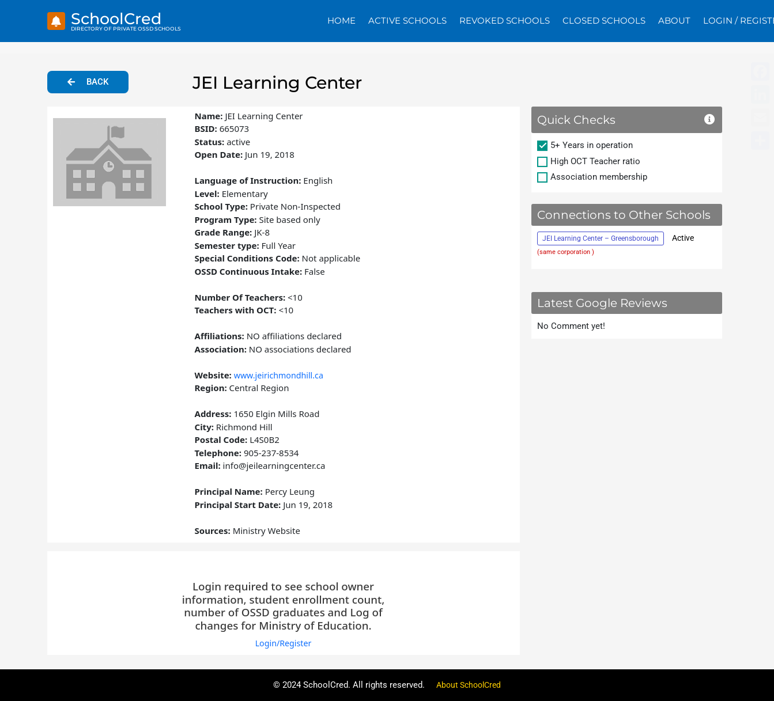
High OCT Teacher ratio (595, 161)
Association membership (598, 177)
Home (341, 20)
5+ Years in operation (591, 145)
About (674, 20)
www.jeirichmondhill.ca (281, 375)
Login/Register (283, 643)
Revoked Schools (504, 20)
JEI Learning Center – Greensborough (600, 238)
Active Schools (407, 20)
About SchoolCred (468, 685)
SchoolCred (121, 18)
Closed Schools (603, 20)
